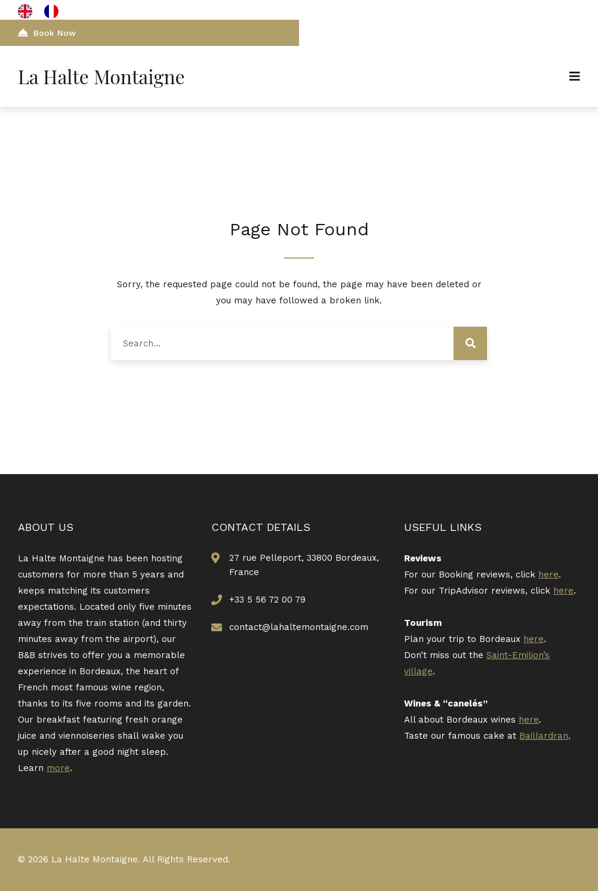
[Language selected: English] (44, 11)
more (58, 768)
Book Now (47, 32)
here (548, 574)
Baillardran (543, 735)
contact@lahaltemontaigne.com (298, 627)
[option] (54, 11)
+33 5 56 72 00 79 (267, 599)
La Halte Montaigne (101, 76)
